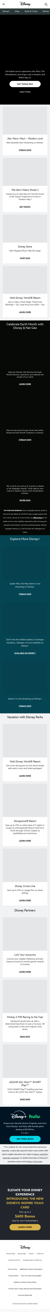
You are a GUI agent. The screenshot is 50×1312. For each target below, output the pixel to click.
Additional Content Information (31, 1269)
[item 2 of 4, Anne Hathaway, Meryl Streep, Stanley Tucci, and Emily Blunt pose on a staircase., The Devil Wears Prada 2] (25, 185)
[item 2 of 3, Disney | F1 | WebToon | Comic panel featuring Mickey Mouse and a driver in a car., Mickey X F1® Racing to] (25, 1011)
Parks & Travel (31, 11)
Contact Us (40, 1254)
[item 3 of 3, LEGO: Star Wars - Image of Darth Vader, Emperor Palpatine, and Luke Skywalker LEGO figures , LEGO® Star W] (25, 1074)
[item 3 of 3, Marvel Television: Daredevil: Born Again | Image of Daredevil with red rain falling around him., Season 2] (25, 686)
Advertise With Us (14, 1260)
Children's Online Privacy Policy (25, 1282)
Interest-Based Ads (25, 1295)
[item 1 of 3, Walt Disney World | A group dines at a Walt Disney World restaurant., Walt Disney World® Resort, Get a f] (25, 752)
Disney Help (22, 1254)
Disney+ (6, 11)
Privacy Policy (13, 1276)
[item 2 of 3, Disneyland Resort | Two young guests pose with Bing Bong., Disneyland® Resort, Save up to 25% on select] (25, 815)
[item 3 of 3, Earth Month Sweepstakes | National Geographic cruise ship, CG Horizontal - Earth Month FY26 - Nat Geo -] (25, 477)
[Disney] (25, 4)
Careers (31, 1254)
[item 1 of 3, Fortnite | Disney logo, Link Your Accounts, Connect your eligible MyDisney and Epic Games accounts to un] (25, 947)
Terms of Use (12, 1269)
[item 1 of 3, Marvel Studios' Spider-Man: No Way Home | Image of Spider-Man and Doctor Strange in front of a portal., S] (25, 572)
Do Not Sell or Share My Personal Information (25, 1289)
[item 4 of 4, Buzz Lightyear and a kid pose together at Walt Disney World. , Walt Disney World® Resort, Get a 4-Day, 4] (25, 291)
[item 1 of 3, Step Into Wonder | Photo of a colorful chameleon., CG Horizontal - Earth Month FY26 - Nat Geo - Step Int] (25, 361)
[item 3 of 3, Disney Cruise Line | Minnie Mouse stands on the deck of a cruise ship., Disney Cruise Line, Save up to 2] (25, 877)
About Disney (10, 1254)
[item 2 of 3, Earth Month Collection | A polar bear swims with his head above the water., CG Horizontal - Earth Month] (25, 418)
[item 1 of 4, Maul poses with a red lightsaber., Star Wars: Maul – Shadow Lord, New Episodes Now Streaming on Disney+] (25, 131)
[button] (3, 4)
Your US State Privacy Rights (31, 1276)
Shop (17, 11)
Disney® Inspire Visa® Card (32, 1260)
